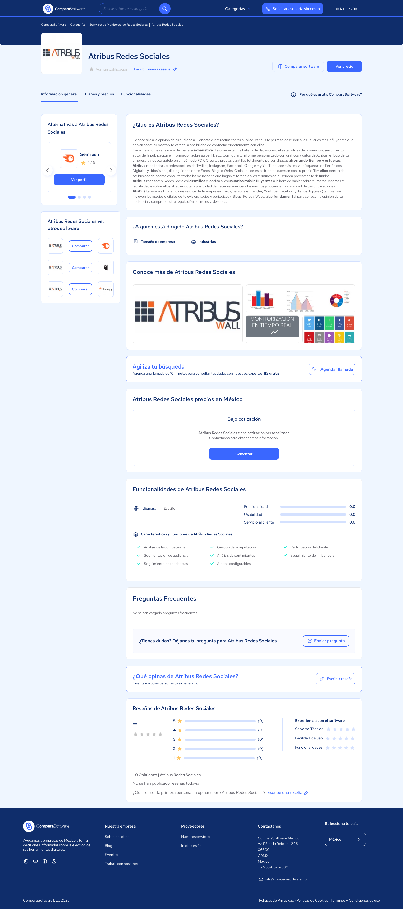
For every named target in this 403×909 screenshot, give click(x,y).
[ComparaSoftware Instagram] (54, 861)
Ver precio (344, 66)
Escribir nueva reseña (156, 69)
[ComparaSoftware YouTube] (35, 861)
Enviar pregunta (326, 641)
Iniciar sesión (345, 8)
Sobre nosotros (117, 836)
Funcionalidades (136, 94)
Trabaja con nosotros (121, 863)
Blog (108, 845)
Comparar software (298, 66)
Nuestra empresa (120, 826)
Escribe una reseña (288, 792)
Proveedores (193, 826)
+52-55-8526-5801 (273, 867)
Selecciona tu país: (342, 823)
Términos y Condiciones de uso (355, 900)
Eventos (111, 854)
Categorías (238, 9)
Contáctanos (269, 826)
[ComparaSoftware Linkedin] (26, 861)
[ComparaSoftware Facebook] (45, 861)
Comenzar (244, 454)
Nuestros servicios (195, 836)
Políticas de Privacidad (276, 900)
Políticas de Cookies (312, 900)
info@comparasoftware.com (284, 879)
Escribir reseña (336, 679)
